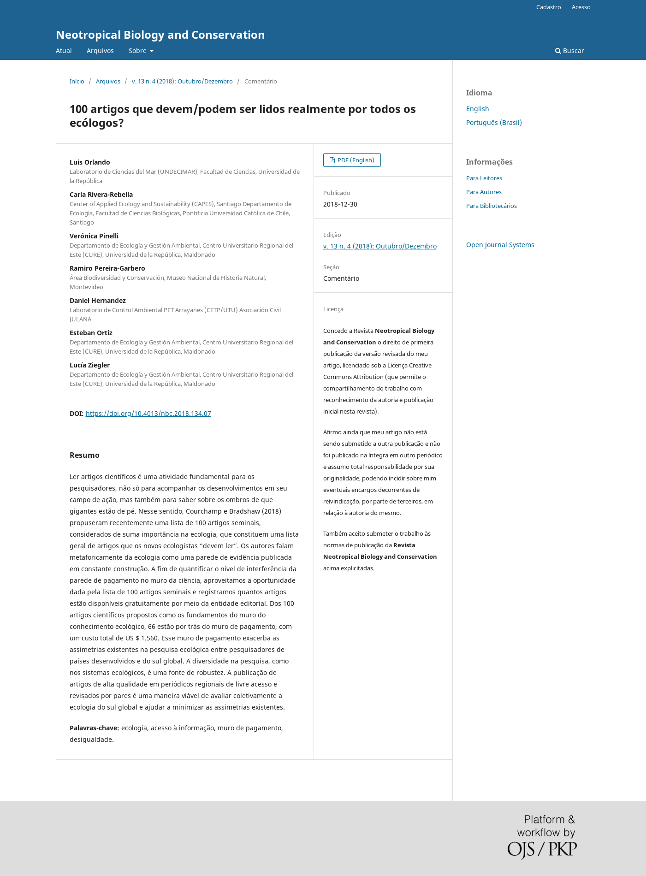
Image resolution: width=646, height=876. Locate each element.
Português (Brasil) (494, 122)
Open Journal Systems (500, 244)
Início (77, 81)
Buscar (569, 50)
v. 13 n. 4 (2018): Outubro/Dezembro (182, 81)
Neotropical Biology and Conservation (160, 34)
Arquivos (100, 50)
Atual (64, 50)
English (477, 108)
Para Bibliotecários (491, 205)
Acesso (581, 7)
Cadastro (548, 7)
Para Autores (484, 192)
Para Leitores (484, 178)
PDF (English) (355, 160)
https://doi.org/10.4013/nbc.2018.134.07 (148, 413)
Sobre (138, 50)
